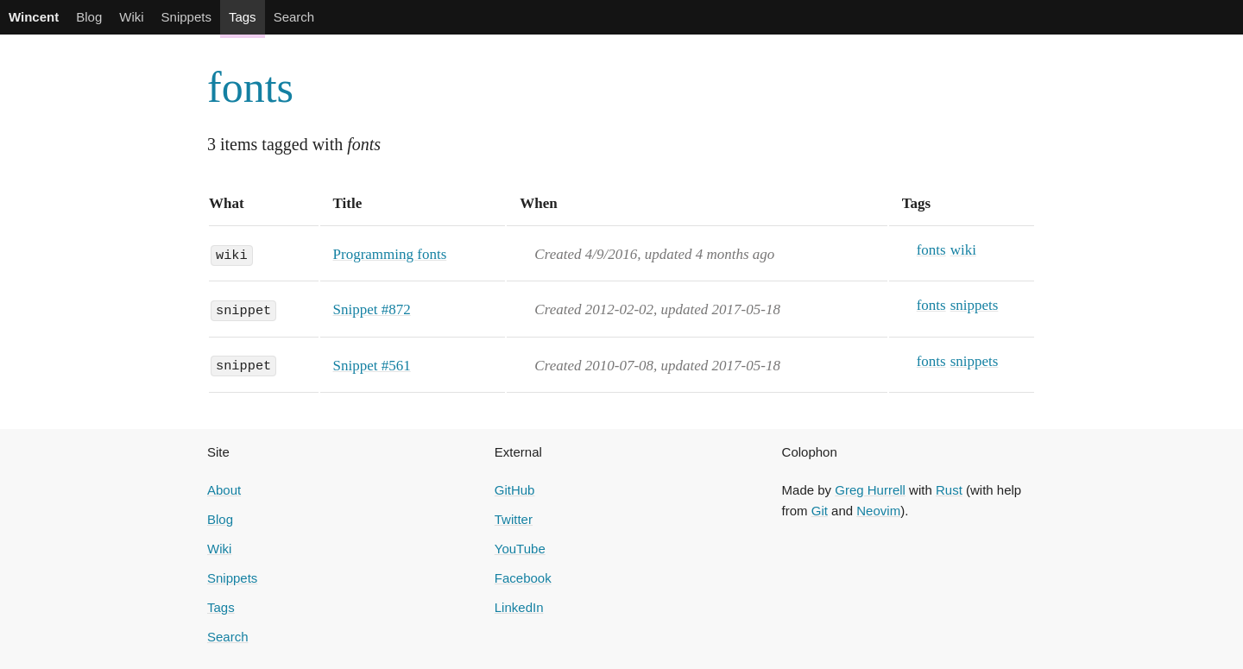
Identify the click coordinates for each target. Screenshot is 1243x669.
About (224, 490)
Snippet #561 (372, 365)
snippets (974, 305)
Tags (242, 16)
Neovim (878, 510)
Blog (89, 16)
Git (819, 510)
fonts (250, 87)
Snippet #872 (372, 309)
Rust (949, 490)
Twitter (514, 519)
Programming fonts (390, 254)
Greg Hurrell (870, 490)
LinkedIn (519, 607)
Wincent (34, 16)
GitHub (515, 490)
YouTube (520, 548)
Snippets (186, 16)
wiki (232, 253)
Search (294, 16)
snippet (243, 309)
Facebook (523, 578)
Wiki (131, 16)
